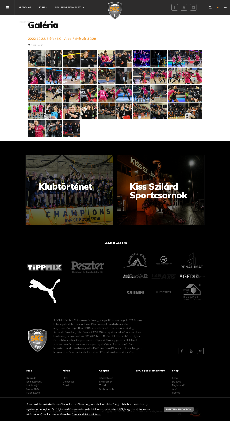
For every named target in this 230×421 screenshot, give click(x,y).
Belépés (176, 381)
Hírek (65, 377)
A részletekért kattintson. (86, 414)
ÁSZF (175, 388)
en (225, 7)
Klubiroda (31, 377)
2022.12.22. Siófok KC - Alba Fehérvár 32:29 (62, 39)
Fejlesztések (33, 392)
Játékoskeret (106, 377)
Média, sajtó (32, 385)
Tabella (103, 385)
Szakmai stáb (106, 388)
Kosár (175, 377)
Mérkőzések (105, 381)
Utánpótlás (68, 381)
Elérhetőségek (34, 381)
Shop (175, 370)
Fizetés (176, 392)
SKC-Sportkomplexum (150, 370)
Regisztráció (178, 385)
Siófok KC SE (33, 388)
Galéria (66, 385)
